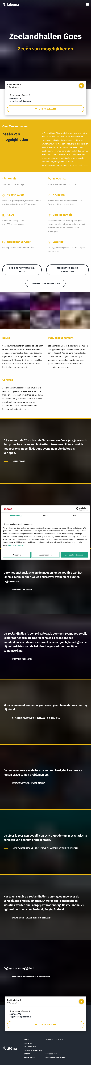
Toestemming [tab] (16, 516)
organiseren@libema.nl (20, 101)
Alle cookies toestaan (74, 555)
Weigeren (17, 555)
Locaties (28, 1043)
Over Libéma (30, 1046)
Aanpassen (45, 555)
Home (26, 1039)
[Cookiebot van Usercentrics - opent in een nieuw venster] (78, 509)
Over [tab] (75, 516)
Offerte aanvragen (45, 109)
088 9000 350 (15, 98)
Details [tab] (45, 516)
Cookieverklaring (15, 545)
